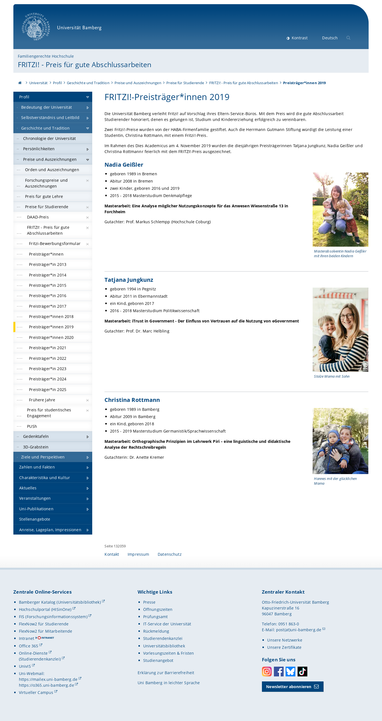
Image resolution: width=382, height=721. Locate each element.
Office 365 (28, 646)
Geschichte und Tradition (88, 82)
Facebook (279, 671)
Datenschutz (170, 554)
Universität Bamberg (63, 29)
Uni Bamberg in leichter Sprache (169, 682)
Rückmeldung (156, 631)
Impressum (138, 554)
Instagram (267, 671)
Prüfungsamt (155, 616)
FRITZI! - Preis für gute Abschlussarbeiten (85, 64)
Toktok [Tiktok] (302, 671)
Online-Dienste (33, 653)
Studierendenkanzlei (163, 638)
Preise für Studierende (185, 82)
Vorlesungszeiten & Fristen (168, 653)
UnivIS (25, 666)
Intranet (26, 638)
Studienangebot (158, 660)
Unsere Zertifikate (284, 647)
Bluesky (290, 671)
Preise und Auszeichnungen (138, 82)
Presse (149, 602)
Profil (57, 82)
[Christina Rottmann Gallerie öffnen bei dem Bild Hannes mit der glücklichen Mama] (341, 441)
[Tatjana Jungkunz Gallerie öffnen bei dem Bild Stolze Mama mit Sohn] (341, 330)
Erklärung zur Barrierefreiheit (166, 672)
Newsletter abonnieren (288, 686)
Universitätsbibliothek (164, 646)
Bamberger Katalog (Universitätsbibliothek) (60, 602)
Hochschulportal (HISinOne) (45, 609)
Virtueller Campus (36, 692)
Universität (38, 82)
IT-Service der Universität (167, 624)
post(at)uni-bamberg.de (298, 629)
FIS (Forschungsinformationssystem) (53, 616)
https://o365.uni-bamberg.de (46, 685)
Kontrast (299, 37)
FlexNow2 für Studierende (44, 624)
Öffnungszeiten (158, 609)
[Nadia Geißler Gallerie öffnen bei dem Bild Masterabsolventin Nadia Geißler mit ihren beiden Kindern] (341, 210)
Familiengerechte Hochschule (46, 56)
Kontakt (111, 554)
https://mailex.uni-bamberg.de (48, 679)
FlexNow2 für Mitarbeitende (45, 631)
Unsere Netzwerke (284, 640)
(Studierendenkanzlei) (40, 659)
